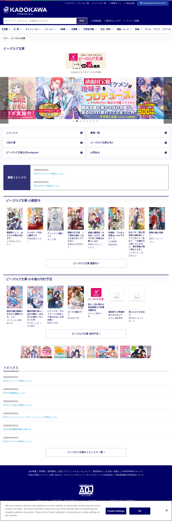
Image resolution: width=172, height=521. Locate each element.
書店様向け (98, 471)
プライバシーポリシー (73, 475)
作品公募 (130, 3)
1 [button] (74, 121)
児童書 (75, 29)
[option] (86, 98)
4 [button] (84, 121)
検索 (81, 20)
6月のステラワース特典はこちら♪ (49, 173)
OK (140, 514)
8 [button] (97, 121)
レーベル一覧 (100, 3)
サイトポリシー (93, 475)
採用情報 (52, 471)
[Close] (166, 513)
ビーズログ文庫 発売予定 (85, 333)
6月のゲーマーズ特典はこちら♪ (17, 441)
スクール (166, 29)
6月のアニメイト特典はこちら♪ (17, 381)
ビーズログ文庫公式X (101, 142)
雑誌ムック (124, 29)
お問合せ (95, 152)
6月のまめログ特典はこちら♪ (47, 186)
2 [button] (77, 121)
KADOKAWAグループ (132, 471)
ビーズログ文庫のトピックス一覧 (85, 452)
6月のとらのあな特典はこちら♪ (17, 405)
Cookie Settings (116, 514)
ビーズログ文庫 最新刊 (85, 263)
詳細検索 (95, 21)
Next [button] (168, 100)
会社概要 (33, 471)
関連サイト (116, 3)
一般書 (63, 29)
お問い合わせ (55, 475)
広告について (64, 471)
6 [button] (91, 121)
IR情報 (42, 471)
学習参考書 (90, 29)
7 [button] (94, 121)
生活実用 (106, 29)
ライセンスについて (81, 471)
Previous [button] (4, 100)
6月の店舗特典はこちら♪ (14, 393)
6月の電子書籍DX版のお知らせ (17, 429)
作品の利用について (37, 475)
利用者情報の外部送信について (129, 475)
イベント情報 (131, 21)
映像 (138, 29)
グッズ (157, 29)
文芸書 (6, 29)
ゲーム (148, 29)
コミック (50, 29)
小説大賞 (10, 142)
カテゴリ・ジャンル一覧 (78, 3)
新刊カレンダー (112, 21)
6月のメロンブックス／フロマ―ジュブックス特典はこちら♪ (30, 417)
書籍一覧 (95, 132)
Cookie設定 (108, 475)
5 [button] (87, 121)
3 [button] (81, 121)
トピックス (12, 132)
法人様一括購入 (112, 471)
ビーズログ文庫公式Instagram (22, 152)
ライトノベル (33, 29)
